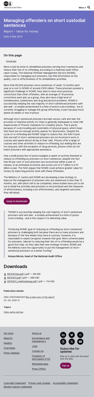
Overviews (9, 348)
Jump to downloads (16, 201)
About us (37, 333)
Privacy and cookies (39, 383)
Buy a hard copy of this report (40, 297)
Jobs (34, 346)
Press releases (12, 353)
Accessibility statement (65, 383)
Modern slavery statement (18, 386)
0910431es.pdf (14, 274)
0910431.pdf (13, 277)
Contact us (38, 351)
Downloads (11, 61)
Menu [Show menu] (81, 7)
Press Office (39, 369)
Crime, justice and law (13, 312)
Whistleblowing (40, 364)
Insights (8, 343)
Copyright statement (15, 383)
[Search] (88, 7)
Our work (8, 333)
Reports (8, 338)
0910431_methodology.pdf (20, 281)
